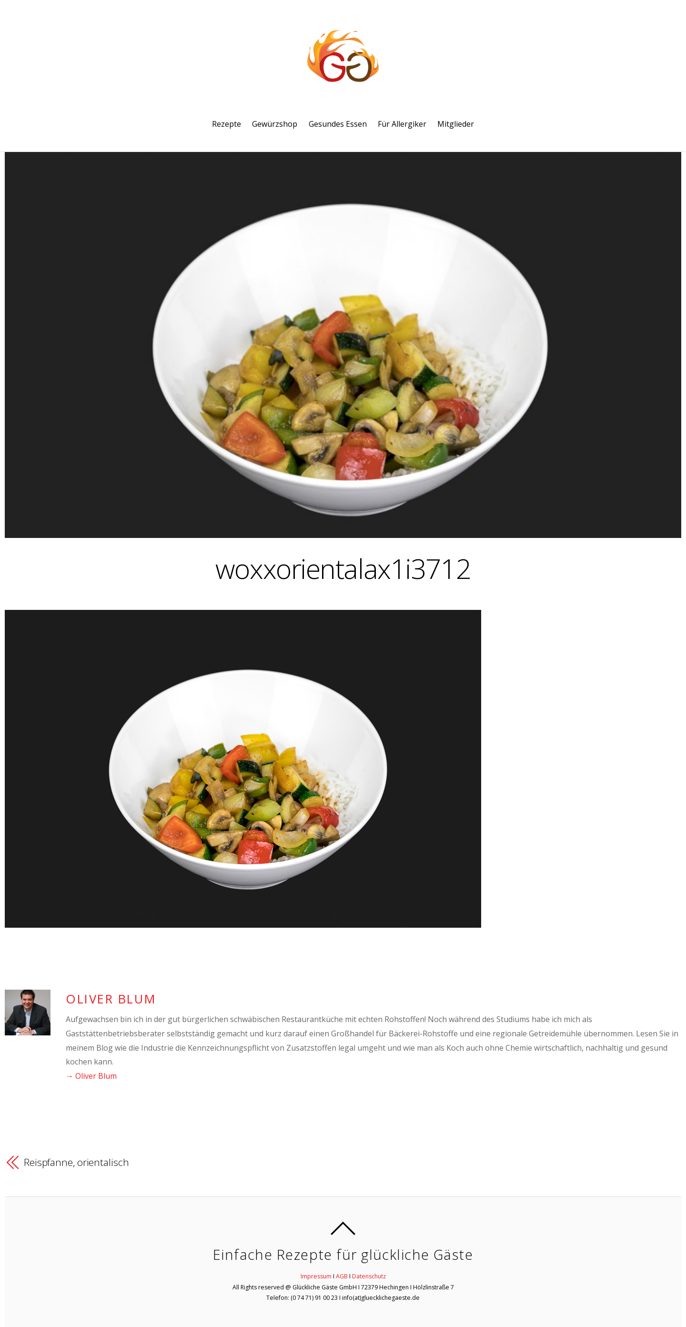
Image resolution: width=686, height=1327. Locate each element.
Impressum (316, 1276)
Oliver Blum (111, 999)
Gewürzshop (274, 124)
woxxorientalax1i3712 (343, 568)
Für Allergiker (402, 124)
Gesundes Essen (338, 124)
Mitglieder (455, 124)
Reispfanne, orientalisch (76, 1162)
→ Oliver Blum (91, 1076)
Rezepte (226, 124)
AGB (342, 1276)
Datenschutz (369, 1276)
